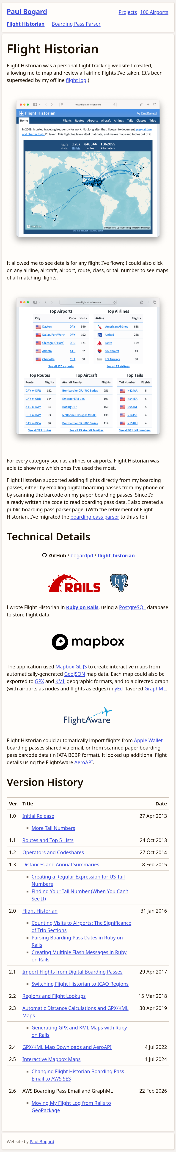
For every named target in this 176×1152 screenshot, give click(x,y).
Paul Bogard (27, 11)
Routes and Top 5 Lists (48, 840)
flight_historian (116, 555)
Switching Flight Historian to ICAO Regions (80, 983)
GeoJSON (74, 673)
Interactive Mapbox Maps (51, 1059)
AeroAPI (83, 762)
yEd (119, 688)
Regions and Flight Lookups (54, 996)
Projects (128, 12)
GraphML (155, 688)
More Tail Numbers (53, 828)
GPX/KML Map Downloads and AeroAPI (67, 1047)
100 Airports (154, 12)
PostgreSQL (132, 607)
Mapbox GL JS (71, 666)
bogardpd (82, 555)
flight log (76, 80)
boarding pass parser (94, 516)
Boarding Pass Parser (76, 23)
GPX (39, 681)
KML (60, 681)
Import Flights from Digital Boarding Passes (72, 971)
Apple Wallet (148, 740)
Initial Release (38, 816)
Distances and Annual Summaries (60, 864)
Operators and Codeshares (53, 852)
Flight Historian (25, 23)
